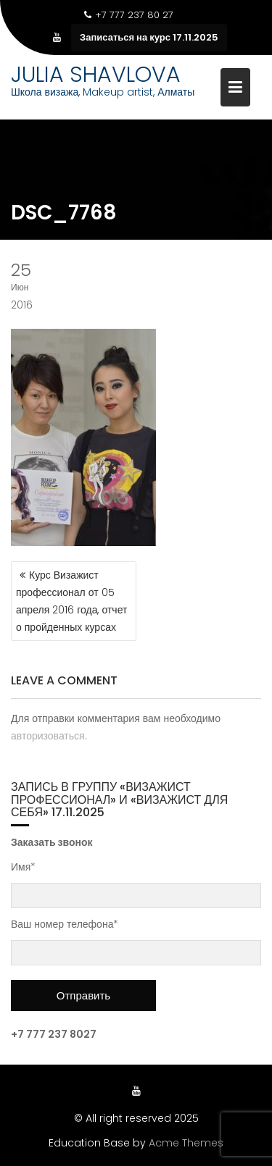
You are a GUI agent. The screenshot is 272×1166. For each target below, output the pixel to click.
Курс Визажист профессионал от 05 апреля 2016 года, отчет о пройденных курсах (71, 601)
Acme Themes (186, 1143)
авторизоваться (48, 736)
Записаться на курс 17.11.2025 (149, 37)
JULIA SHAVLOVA (96, 74)
